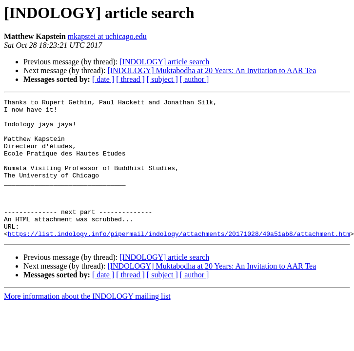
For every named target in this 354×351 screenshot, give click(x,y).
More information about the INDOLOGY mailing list (87, 324)
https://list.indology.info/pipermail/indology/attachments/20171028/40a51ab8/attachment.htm (179, 261)
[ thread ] (130, 79)
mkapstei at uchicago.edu (107, 36)
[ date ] (103, 79)
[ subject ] (162, 79)
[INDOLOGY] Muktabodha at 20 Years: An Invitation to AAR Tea (211, 70)
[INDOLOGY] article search (164, 62)
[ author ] (194, 79)
